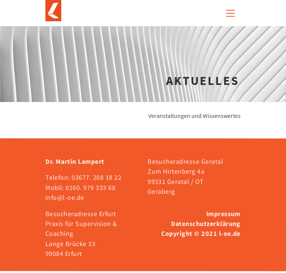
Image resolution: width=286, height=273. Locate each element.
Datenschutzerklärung (206, 224)
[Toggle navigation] (230, 13)
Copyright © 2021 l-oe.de (201, 233)
